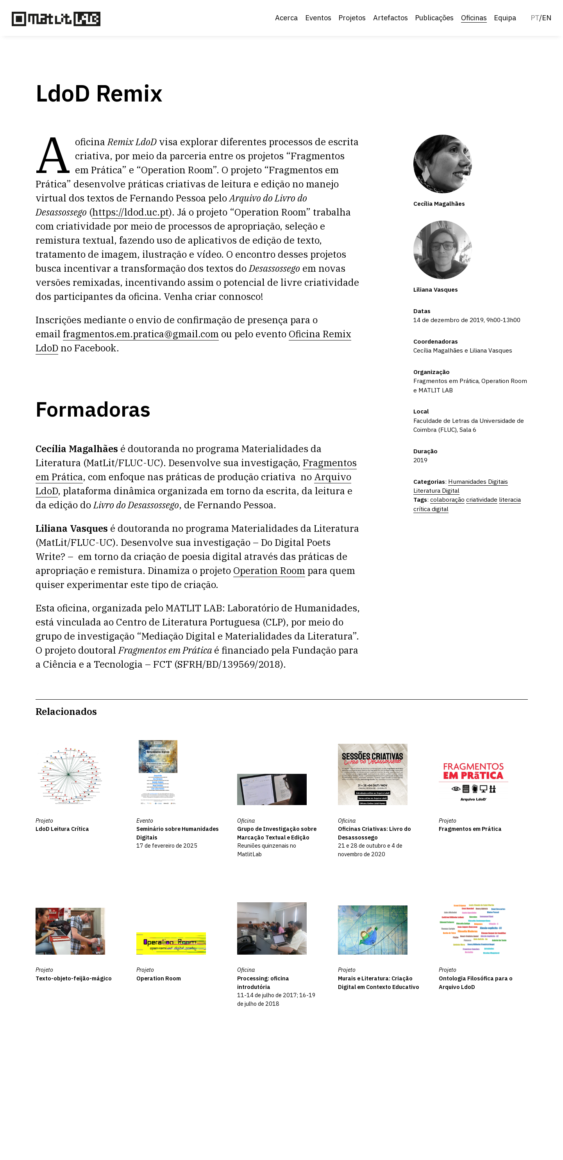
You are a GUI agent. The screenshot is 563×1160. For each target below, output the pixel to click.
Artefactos (390, 17)
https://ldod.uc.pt (130, 212)
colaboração (447, 499)
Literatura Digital (436, 490)
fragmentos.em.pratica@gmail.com (141, 334)
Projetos (352, 17)
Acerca (286, 17)
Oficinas (474, 17)
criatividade (481, 499)
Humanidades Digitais (478, 481)
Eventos (318, 17)
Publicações (434, 17)
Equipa (505, 17)
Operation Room (269, 570)
